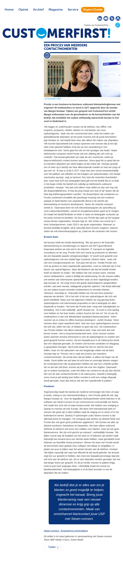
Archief (38, 9)
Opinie (23, 9)
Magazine (56, 9)
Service (73, 9)
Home (9, 9)
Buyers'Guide (92, 9)
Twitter (52, 547)
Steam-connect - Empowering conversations (66, 530)
